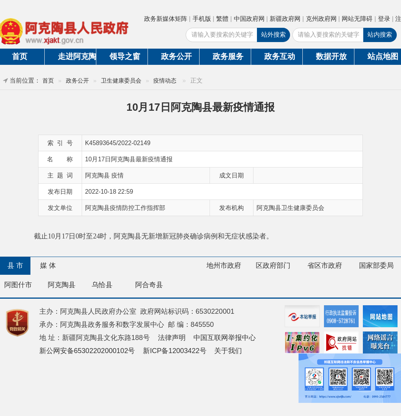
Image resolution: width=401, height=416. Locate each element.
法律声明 (172, 338)
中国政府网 (249, 18)
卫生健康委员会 (121, 80)
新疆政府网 (285, 18)
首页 (48, 80)
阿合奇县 (149, 285)
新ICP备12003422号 (174, 351)
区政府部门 (273, 265)
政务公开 (176, 56)
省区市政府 (324, 265)
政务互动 (279, 56)
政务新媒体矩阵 (165, 18)
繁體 (222, 18)
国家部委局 (376, 265)
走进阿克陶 (77, 56)
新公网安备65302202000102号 (87, 351)
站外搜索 (273, 34)
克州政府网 (321, 18)
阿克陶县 (62, 285)
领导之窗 (124, 56)
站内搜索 (379, 34)
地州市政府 (223, 265)
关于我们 (228, 351)
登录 (384, 18)
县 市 (15, 265)
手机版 (202, 18)
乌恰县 (102, 285)
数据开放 (331, 56)
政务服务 (228, 56)
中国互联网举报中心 (224, 338)
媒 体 (48, 265)
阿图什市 (18, 285)
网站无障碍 (357, 18)
